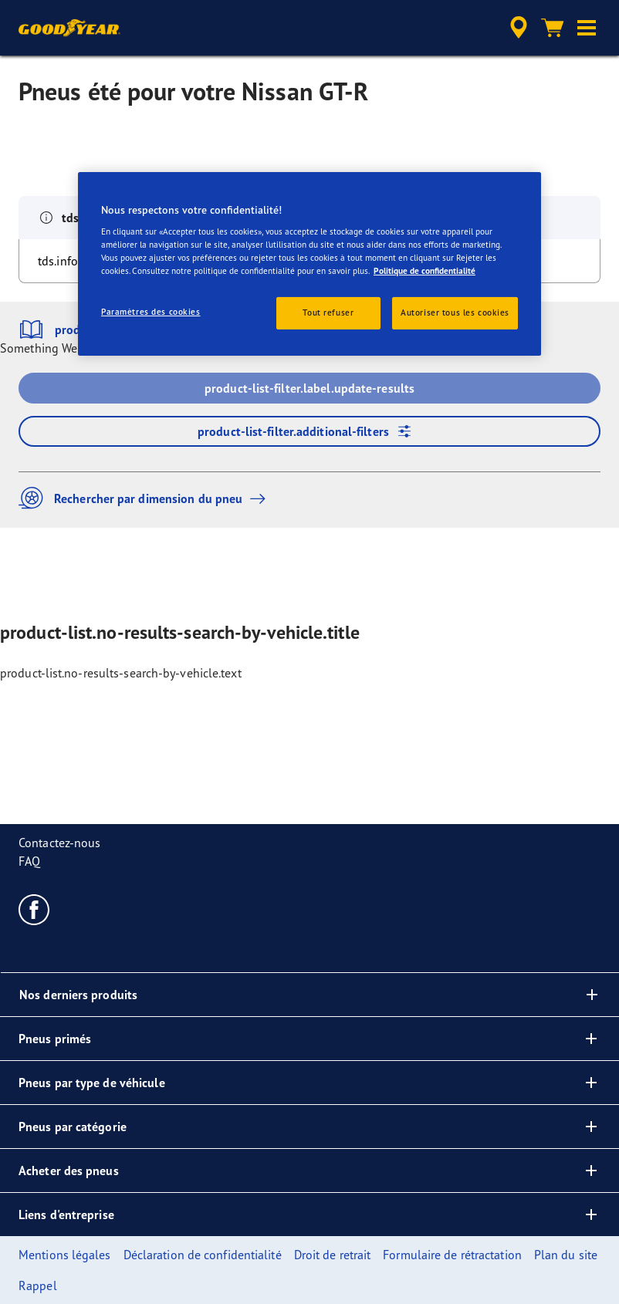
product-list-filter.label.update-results (309, 388)
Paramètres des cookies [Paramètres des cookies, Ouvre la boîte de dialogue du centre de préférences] (151, 311)
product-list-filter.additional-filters (309, 431)
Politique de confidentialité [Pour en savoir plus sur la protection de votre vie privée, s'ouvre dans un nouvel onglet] (424, 270)
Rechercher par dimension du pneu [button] (146, 498)
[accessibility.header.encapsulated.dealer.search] (516, 28)
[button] (586, 28)
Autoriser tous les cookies (455, 312)
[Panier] (553, 28)
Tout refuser (328, 312)
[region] (309, 263)
